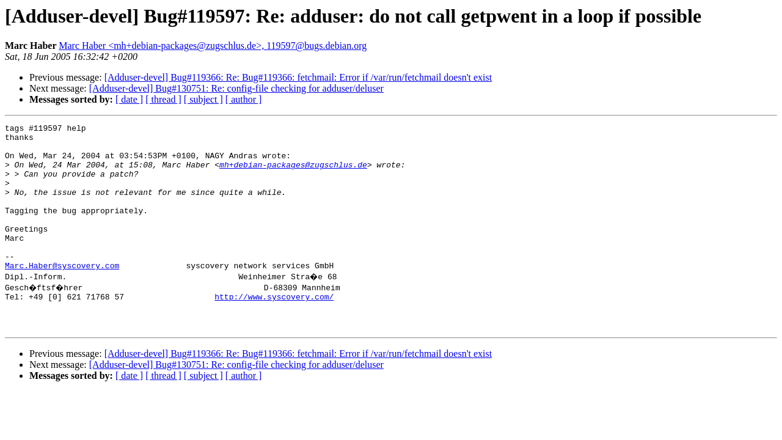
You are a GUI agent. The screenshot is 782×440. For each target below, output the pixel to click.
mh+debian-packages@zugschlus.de (293, 173)
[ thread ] (163, 99)
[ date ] (129, 99)
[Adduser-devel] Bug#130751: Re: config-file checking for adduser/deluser (236, 88)
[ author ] (243, 99)
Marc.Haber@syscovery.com (62, 294)
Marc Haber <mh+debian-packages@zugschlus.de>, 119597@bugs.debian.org (213, 45)
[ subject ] (203, 99)
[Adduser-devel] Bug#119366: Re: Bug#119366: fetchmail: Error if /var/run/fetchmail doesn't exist (298, 77)
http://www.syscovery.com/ (274, 327)
